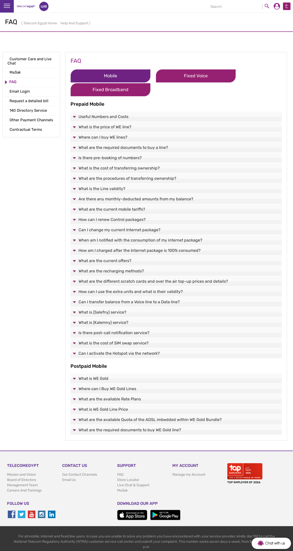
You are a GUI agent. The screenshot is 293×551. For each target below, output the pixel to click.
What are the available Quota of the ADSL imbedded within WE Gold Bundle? (150, 405)
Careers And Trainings (24, 476)
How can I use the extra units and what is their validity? (131, 277)
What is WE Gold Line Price (103, 395)
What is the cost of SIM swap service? (114, 328)
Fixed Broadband (240, 76)
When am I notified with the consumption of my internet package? (140, 225)
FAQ (120, 460)
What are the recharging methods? (111, 256)
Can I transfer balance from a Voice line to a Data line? (129, 287)
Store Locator (128, 466)
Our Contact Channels (79, 460)
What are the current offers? (105, 246)
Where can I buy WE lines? (103, 122)
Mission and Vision (21, 460)
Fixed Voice (171, 76)
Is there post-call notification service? (114, 318)
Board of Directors (21, 466)
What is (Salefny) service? (102, 297)
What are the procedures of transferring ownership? (127, 164)
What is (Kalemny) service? (103, 308)
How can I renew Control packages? (112, 205)
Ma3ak (122, 476)
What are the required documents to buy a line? (123, 133)
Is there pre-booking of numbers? (110, 143)
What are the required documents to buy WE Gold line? (130, 415)
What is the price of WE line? (105, 112)
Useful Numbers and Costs (103, 102)
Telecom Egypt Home (40, 23)
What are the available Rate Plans (110, 385)
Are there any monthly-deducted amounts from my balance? (136, 184)
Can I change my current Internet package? (120, 215)
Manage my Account (188, 460)
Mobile (102, 76)
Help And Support (74, 23)
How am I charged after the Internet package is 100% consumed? (140, 236)
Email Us (69, 466)
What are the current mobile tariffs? (112, 195)
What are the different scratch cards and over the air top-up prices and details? (153, 267)
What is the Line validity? (102, 174)
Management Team (22, 471)
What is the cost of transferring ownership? (119, 153)
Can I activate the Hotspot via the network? (119, 339)
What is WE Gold (93, 364)
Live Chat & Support (133, 471)
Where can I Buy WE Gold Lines (107, 374)
